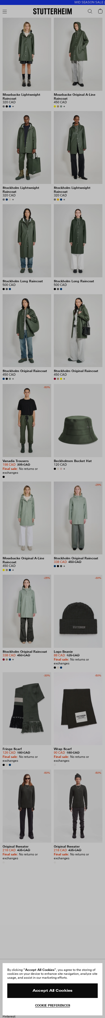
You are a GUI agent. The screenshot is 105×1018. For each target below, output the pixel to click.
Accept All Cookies (52, 991)
